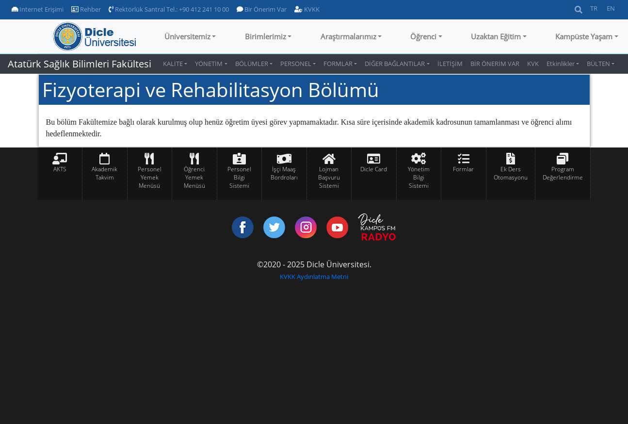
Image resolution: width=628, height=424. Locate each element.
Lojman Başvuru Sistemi (329, 177)
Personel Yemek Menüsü (149, 177)
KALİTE (173, 63)
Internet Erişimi (38, 9)
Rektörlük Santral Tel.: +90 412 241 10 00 (169, 9)
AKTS (59, 169)
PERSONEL (295, 63)
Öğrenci (423, 36)
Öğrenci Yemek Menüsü (194, 177)
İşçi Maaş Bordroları (284, 173)
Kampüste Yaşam (583, 36)
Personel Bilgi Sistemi (239, 177)
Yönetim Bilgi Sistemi (419, 177)
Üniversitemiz (187, 36)
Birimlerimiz (265, 36)
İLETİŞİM (450, 63)
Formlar (463, 169)
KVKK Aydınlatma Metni (314, 276)
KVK (533, 63)
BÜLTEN (598, 63)
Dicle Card (373, 169)
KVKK (307, 9)
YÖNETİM (209, 63)
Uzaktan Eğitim (496, 36)
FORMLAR (338, 63)
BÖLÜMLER (251, 63)
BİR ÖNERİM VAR (494, 63)
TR (593, 8)
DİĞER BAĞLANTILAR (395, 63)
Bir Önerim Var (262, 9)
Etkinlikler (561, 63)
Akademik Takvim (104, 173)
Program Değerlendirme (563, 173)
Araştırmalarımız (348, 36)
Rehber (86, 9)
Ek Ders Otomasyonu (511, 173)
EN (611, 8)
